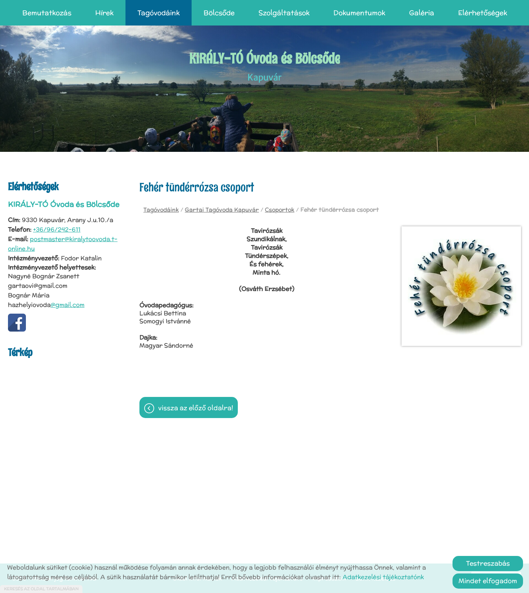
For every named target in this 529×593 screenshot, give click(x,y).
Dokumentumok (359, 13)
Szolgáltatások (284, 13)
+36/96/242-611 (56, 229)
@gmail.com (67, 304)
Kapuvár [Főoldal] (264, 66)
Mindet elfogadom (487, 580)
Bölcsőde (219, 13)
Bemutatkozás (46, 13)
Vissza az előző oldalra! (195, 407)
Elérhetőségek (482, 13)
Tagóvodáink (158, 13)
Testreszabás (488, 563)
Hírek (104, 13)
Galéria (421, 13)
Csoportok (279, 210)
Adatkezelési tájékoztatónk (383, 577)
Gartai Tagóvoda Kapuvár (222, 210)
